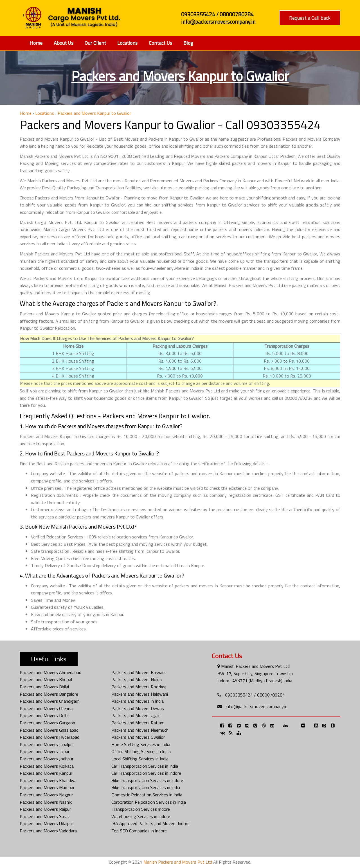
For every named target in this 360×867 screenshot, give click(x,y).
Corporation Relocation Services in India (148, 802)
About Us (63, 43)
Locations (127, 43)
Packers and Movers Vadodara (48, 830)
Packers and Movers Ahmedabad (50, 672)
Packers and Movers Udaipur (46, 823)
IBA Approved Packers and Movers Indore (150, 823)
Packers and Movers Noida (136, 679)
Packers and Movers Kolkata (47, 766)
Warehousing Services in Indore (140, 816)
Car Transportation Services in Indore (146, 773)
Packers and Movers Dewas (137, 708)
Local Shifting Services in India (139, 758)
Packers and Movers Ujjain (136, 715)
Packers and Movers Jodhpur (46, 758)
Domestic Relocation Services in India (146, 794)
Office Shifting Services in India (141, 751)
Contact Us (160, 43)
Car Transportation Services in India (144, 766)
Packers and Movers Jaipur (44, 751)
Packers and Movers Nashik (46, 802)
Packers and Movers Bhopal (46, 679)
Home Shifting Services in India (140, 744)
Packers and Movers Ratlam (138, 722)
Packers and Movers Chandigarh (50, 701)
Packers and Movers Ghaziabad (49, 730)
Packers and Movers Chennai (46, 708)
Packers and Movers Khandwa (48, 780)
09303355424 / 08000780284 (255, 694)
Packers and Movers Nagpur (46, 794)
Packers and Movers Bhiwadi (138, 672)
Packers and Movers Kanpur (46, 773)
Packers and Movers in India (137, 701)
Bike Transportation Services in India (145, 787)
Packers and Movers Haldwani (139, 694)
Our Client (95, 43)
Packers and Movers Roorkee (138, 686)
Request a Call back (309, 18)
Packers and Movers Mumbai (47, 787)
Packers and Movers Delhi (44, 715)
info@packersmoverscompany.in (256, 706)
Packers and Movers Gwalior (138, 737)
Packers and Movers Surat (44, 816)
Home (36, 43)
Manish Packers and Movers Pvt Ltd (177, 862)
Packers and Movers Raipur (45, 809)
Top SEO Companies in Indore (139, 830)
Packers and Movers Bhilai (44, 686)
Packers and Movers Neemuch (139, 730)
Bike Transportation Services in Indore (147, 780)
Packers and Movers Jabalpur (47, 744)
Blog (188, 43)
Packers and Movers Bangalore (49, 694)
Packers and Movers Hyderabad (49, 737)
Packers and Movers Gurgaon (47, 722)
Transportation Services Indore (140, 809)
